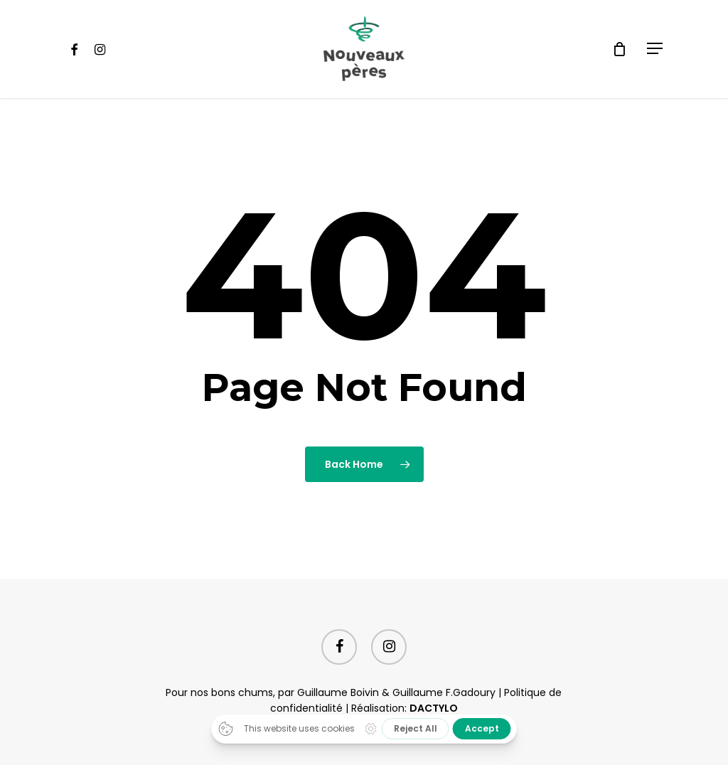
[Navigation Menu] (655, 48)
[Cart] (619, 49)
